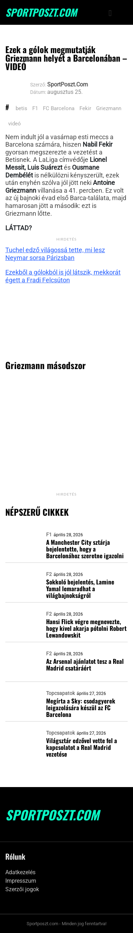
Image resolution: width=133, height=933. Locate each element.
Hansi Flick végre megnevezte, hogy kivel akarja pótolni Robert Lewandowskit (86, 628)
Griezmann (108, 108)
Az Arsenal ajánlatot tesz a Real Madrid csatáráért (85, 664)
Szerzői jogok (22, 889)
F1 (35, 108)
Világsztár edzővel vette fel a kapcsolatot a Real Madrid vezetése (81, 747)
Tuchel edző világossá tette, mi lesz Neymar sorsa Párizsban (55, 253)
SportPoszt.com (41, 12)
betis (21, 108)
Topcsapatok (60, 693)
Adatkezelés (20, 872)
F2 (49, 574)
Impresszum (20, 880)
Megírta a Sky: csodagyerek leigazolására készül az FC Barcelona (80, 707)
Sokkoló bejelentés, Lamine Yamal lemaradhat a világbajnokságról (80, 588)
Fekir (85, 108)
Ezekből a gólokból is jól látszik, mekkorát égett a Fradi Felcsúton (63, 276)
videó (14, 123)
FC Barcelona (58, 108)
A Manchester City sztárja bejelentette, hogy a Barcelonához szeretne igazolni (85, 549)
